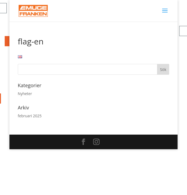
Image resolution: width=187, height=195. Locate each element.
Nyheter (25, 93)
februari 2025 (30, 115)
